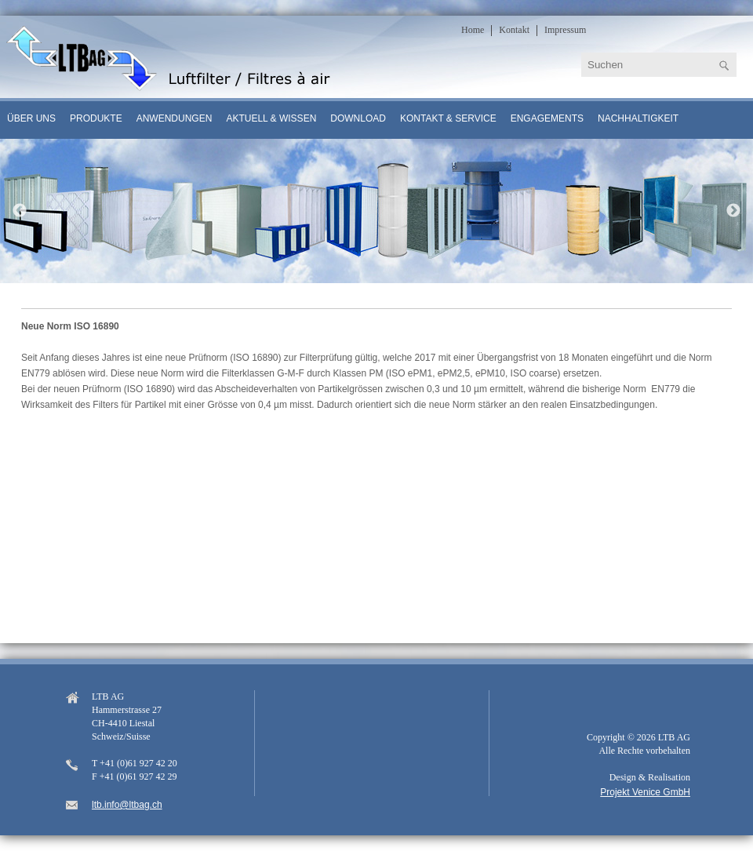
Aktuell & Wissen (271, 118)
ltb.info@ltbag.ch (127, 804)
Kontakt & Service (448, 118)
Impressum (565, 29)
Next (733, 211)
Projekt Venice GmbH (645, 792)
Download (358, 118)
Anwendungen (174, 118)
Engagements (547, 118)
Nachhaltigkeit (638, 118)
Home (472, 29)
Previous (19, 211)
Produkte (96, 118)
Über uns (31, 118)
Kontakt (514, 29)
